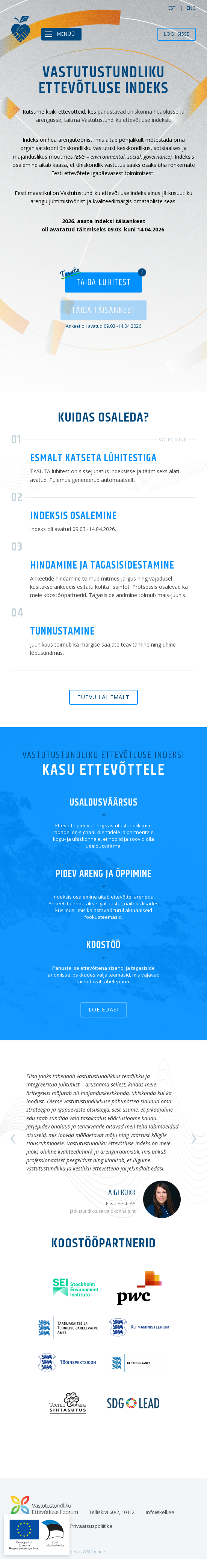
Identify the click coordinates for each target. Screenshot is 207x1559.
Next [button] (194, 1138)
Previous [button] (13, 1138)
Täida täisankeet (103, 310)
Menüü (66, 34)
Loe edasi (104, 1009)
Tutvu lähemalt (103, 697)
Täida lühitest (103, 282)
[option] (103, 1138)
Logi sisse (176, 34)
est (171, 8)
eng (191, 8)
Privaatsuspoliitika (91, 1526)
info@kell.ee (160, 1512)
